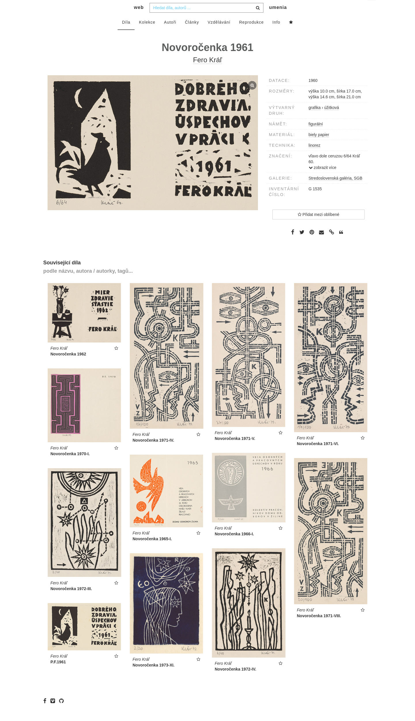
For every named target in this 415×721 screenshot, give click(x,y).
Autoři (170, 33)
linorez (314, 157)
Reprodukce (251, 33)
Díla (126, 33)
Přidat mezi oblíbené (318, 226)
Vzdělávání (218, 33)
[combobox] (206, 19)
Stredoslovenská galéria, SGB (336, 189)
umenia (278, 18)
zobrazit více (322, 179)
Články (192, 33)
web (139, 18)
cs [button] (372, 8)
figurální (316, 135)
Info (276, 33)
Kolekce (147, 33)
